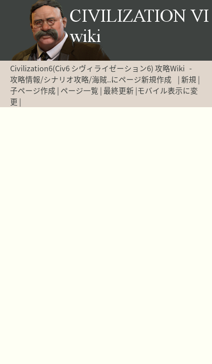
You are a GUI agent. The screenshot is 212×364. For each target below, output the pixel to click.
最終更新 (118, 90)
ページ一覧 (79, 90)
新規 (188, 79)
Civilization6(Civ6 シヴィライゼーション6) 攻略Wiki (97, 68)
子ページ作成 (33, 90)
